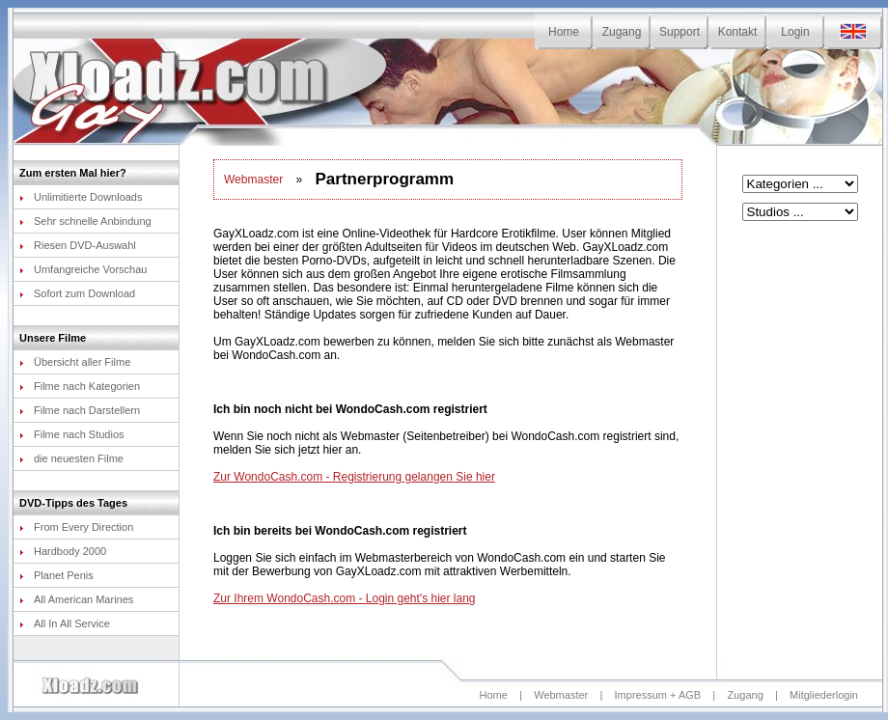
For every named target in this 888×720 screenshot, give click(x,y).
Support (679, 32)
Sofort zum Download (77, 293)
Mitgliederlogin (824, 695)
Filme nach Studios (72, 434)
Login (795, 32)
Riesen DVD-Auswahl (77, 245)
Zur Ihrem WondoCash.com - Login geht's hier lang (344, 598)
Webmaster (253, 179)
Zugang (622, 32)
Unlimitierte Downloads (81, 197)
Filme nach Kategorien (79, 386)
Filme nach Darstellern (79, 410)
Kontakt (738, 32)
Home (563, 32)
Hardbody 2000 (62, 551)
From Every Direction (76, 527)
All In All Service (64, 623)
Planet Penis (56, 575)
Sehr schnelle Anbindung (85, 221)
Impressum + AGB (658, 695)
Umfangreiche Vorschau (83, 269)
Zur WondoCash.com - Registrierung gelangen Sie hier (354, 477)
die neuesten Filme (71, 458)
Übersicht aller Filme (74, 362)
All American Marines (76, 599)
